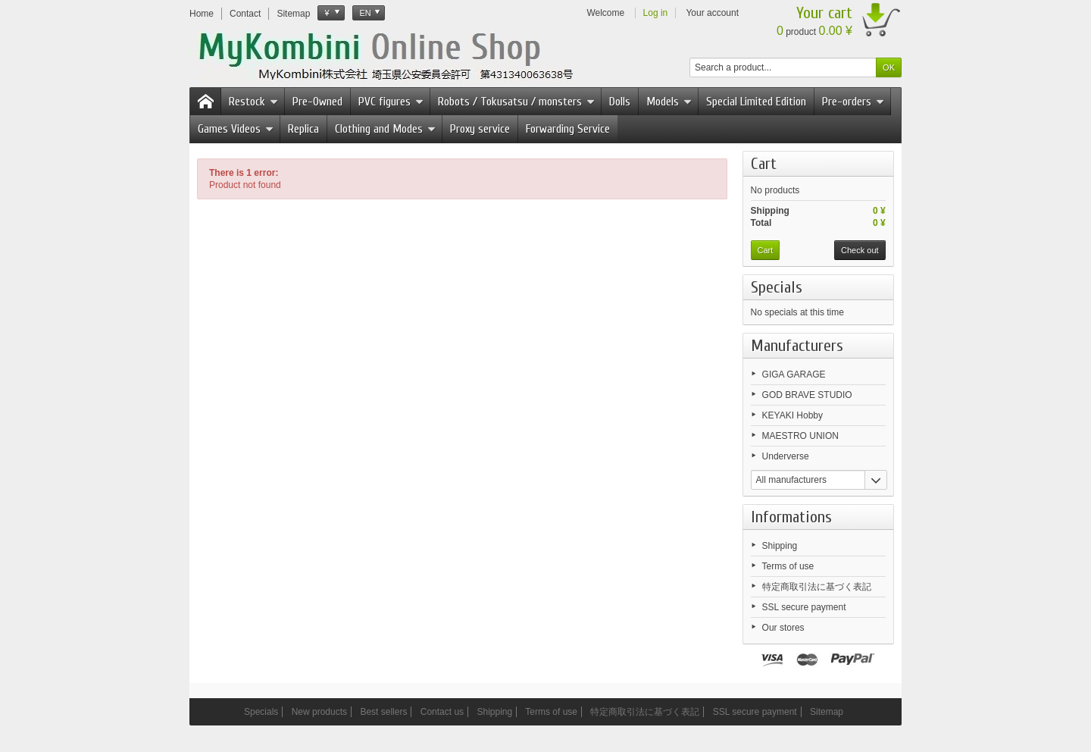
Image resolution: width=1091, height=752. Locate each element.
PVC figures (391, 101)
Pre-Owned (317, 101)
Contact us (442, 712)
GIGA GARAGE (794, 374)
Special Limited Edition (756, 101)
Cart (764, 164)
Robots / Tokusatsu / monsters (516, 101)
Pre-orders (853, 101)
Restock (253, 101)
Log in (655, 13)
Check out (860, 250)
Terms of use (788, 566)
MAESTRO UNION (800, 436)
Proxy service (480, 129)
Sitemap (826, 712)
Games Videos (236, 129)
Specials (776, 287)
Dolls (619, 101)
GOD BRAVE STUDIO (807, 395)
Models (669, 101)
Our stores (783, 627)
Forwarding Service (568, 129)
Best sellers (383, 712)
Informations (791, 517)
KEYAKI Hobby (792, 415)
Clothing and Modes (385, 129)
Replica (303, 129)
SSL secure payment (804, 607)
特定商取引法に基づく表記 (816, 586)
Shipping (780, 545)
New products (319, 712)
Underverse (785, 456)
